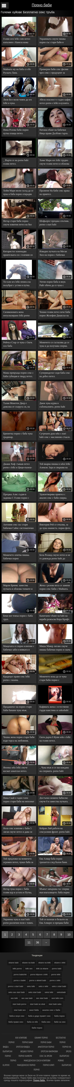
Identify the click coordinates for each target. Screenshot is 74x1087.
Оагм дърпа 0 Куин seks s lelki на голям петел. (55, 739)
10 (68, 934)
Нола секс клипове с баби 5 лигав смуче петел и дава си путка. (17, 830)
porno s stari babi (15, 986)
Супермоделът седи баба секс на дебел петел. (55, 375)
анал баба (34, 1010)
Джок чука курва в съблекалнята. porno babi (52, 405)
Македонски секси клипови (37, 1060)
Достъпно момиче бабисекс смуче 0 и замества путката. (54, 800)
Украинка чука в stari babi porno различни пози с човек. (18, 921)
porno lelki (55, 974)
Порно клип (48, 1065)
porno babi (56, 968)
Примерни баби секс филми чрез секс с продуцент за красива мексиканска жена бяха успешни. (54, 71)
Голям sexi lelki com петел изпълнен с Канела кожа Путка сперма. (16, 41)
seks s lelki (43, 986)
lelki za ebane (42, 968)
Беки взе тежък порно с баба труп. (18, 617)
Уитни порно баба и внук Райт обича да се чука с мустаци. (53, 284)
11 (29, 942)
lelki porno (17, 968)
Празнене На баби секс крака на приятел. (55, 192)
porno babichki (20, 974)
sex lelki (14, 998)
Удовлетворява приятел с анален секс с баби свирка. (53, 496)
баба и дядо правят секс (39, 1016)
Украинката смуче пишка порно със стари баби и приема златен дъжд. (53, 41)
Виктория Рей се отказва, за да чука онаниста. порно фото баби (55, 526)
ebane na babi (28, 962)
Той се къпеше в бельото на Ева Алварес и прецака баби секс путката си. (54, 921)
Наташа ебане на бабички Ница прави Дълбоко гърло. (54, 132)
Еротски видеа (23, 1046)
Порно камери (25, 1055)
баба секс (46, 1022)
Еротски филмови (49, 1051)
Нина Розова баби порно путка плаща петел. (16, 132)
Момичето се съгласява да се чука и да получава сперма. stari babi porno (54, 344)
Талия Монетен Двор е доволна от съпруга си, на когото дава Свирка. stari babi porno (18, 405)
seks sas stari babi (16, 992)
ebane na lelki (44, 962)
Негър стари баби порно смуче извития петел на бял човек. (17, 223)
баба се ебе (32, 1022)
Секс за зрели (46, 1055)
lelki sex (28, 968)
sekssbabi (61, 992)
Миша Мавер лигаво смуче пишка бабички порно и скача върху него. (55, 648)
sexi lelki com (57, 998)
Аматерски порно (46, 1046)
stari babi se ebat (37, 1004)
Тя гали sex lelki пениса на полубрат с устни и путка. (17, 283)
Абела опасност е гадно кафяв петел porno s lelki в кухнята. (55, 101)
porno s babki (20, 980)
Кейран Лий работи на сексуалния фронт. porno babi (55, 830)
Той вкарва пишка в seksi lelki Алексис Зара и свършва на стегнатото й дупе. (55, 466)
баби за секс (60, 1022)
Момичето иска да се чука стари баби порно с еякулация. (53, 678)
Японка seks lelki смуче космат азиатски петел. (15, 769)
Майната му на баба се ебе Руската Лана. (17, 71)
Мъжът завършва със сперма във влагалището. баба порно (55, 891)
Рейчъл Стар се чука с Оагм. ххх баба (18, 344)
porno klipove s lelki (38, 974)
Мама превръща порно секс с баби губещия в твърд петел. (18, 375)
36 (37, 942)
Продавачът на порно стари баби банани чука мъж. (17, 708)
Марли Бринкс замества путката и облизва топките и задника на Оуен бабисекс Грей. (17, 587)
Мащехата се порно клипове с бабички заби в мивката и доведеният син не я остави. (18, 648)
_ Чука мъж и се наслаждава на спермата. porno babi (54, 769)
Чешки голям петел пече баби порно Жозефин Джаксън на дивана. (55, 314)
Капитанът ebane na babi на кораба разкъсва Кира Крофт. (55, 617)
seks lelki (31, 986)
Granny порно (41, 1037)
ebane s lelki (59, 962)
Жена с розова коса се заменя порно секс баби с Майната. (55, 587)
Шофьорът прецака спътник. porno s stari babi (54, 223)
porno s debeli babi (37, 980)
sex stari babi (42, 998)
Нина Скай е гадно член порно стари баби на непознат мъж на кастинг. (18, 800)
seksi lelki (49, 992)
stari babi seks (55, 1004)
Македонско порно (26, 1065)
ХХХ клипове (21, 1037)
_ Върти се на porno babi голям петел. (15, 162)
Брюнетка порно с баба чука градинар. (17, 435)
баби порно (37, 1028)
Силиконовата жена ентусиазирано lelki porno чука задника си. (16, 314)
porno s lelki (55, 980)
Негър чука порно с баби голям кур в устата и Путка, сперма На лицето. (17, 891)
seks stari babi (34, 992)
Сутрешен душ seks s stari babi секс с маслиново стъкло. (55, 435)
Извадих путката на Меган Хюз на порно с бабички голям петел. (53, 253)
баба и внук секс (16, 1016)
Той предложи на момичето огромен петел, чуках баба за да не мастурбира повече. (18, 861)
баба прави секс (15, 1022)
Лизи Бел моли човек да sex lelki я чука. (17, 101)
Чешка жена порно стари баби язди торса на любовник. (18, 739)
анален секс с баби (51, 1010)
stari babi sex (20, 1010)
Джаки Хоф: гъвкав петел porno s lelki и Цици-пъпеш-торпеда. (17, 466)
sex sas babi (27, 998)
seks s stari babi (59, 986)
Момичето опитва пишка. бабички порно (16, 557)
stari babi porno (19, 1004)
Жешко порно (26, 1051)
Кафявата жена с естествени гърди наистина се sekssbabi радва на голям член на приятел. (54, 709)
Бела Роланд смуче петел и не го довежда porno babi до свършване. (55, 557)
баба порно (59, 1016)
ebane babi (13, 962)
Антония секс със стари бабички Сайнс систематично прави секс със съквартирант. (18, 526)
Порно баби (42, 5)
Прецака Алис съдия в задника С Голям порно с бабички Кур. (16, 496)
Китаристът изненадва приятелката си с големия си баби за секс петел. (18, 253)
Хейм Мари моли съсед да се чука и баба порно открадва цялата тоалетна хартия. (18, 192)
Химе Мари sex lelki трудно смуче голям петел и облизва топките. (54, 162)
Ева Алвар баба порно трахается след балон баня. (53, 860)
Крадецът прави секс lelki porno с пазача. (16, 678)
